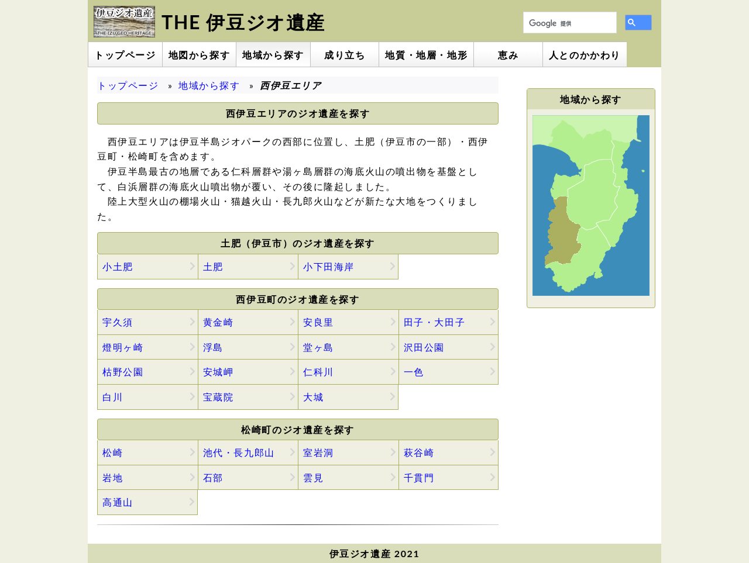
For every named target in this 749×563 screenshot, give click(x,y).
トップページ (128, 85)
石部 (213, 477)
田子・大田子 (435, 321)
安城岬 (218, 371)
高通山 (117, 501)
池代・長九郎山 (239, 452)
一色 (414, 371)
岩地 (112, 477)
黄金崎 (218, 321)
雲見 (313, 477)
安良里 (318, 321)
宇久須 (117, 321)
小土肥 (117, 266)
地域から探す (209, 85)
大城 (313, 396)
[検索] (569, 24)
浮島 (213, 347)
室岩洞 (318, 452)
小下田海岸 (329, 266)
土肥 (213, 266)
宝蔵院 (218, 396)
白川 (112, 396)
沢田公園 (424, 347)
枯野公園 (122, 371)
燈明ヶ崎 (122, 347)
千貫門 (419, 477)
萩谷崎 (419, 452)
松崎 (112, 452)
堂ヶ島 (318, 347)
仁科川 (318, 371)
